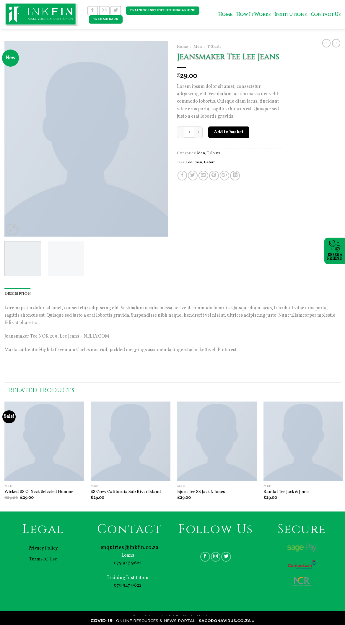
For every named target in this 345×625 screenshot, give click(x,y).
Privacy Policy (43, 548)
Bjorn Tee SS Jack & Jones (201, 492)
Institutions (290, 14)
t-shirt (209, 162)
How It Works (253, 14)
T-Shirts (214, 47)
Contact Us (326, 14)
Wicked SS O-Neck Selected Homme (38, 492)
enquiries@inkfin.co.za (129, 547)
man (198, 162)
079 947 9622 (127, 563)
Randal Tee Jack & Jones (286, 492)
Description (17, 293)
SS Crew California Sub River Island (126, 492)
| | (172, 620)
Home (225, 14)
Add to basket (228, 132)
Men (197, 47)
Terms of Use (43, 559)
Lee (189, 162)
